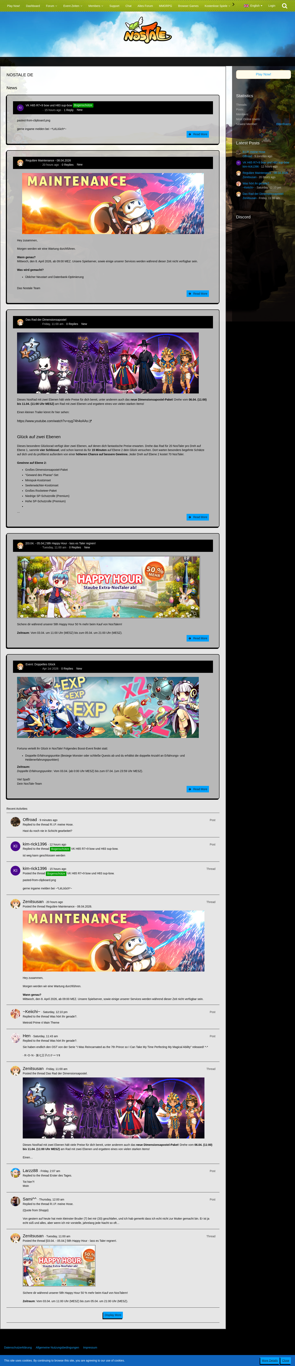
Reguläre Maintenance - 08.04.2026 (48, 160)
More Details (270, 1360)
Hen (27, 1035)
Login (271, 5)
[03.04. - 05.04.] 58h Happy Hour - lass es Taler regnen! (61, 543)
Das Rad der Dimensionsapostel (46, 319)
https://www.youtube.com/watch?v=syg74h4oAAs (52, 421)
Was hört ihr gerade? (63, 1016)
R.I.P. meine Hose (61, 824)
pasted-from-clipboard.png (33, 120)
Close (285, 1360)
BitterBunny (283, 124)
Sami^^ (30, 1199)
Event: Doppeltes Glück (40, 664)
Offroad (30, 819)
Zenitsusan (32, 164)
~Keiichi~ (31, 1011)
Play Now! (263, 74)
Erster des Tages (60, 1175)
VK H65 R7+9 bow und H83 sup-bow (49, 105)
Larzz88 (30, 1170)
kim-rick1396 (34, 110)
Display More (113, 1315)
